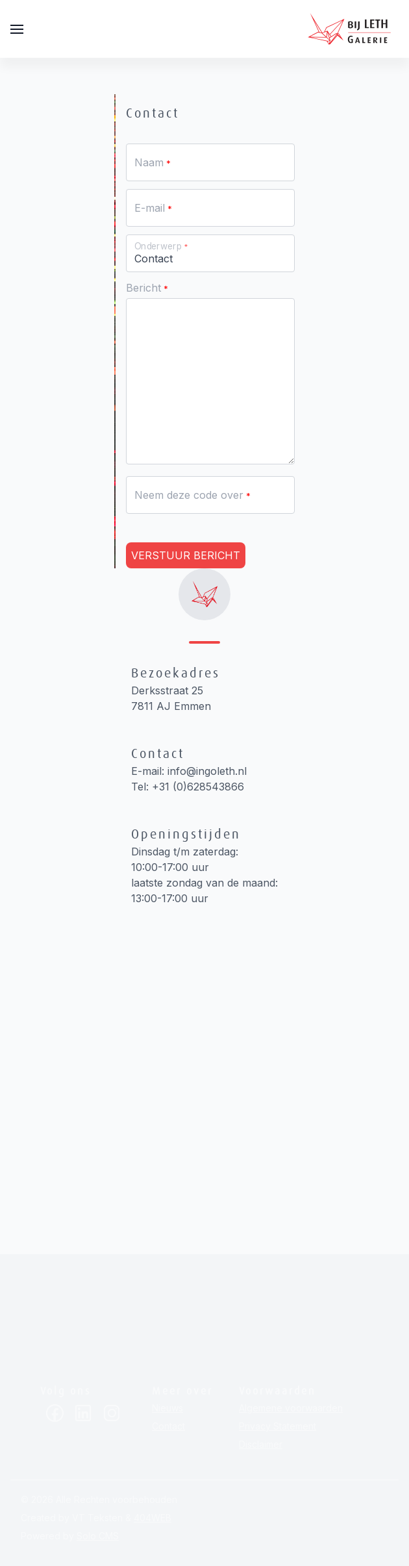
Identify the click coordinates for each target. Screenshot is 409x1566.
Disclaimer (260, 1444)
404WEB (152, 1517)
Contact (168, 1426)
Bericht (143, 287)
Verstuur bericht (185, 555)
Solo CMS (98, 1535)
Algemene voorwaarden (291, 1407)
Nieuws (167, 1407)
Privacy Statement (277, 1426)
